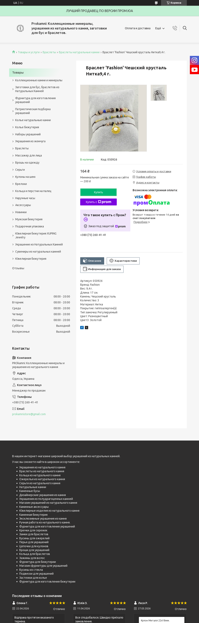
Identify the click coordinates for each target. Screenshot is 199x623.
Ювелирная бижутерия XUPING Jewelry (35, 235)
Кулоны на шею (25, 176)
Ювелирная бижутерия (30, 258)
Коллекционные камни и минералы (38, 80)
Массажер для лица (28, 155)
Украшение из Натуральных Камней (39, 244)
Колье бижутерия (27, 127)
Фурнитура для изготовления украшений (35, 100)
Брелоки (21, 184)
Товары (18, 72)
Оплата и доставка (137, 28)
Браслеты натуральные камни (79, 52)
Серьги (20, 169)
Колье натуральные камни (33, 120)
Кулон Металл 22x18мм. (155, 620)
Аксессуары (23, 205)
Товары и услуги (29, 52)
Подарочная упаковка (29, 226)
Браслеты (49, 52)
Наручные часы (25, 198)
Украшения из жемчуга (30, 141)
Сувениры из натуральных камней (38, 251)
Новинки (21, 212)
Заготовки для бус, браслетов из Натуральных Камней (37, 89)
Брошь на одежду (27, 162)
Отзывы (18, 268)
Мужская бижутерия (28, 219)
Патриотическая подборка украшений (33, 111)
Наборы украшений (28, 134)
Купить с (98, 202)
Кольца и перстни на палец (33, 191)
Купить (98, 192)
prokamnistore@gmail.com (29, 414)
